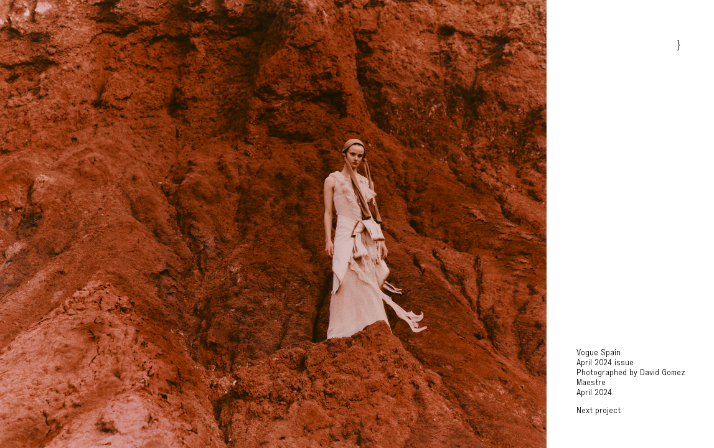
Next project (598, 412)
